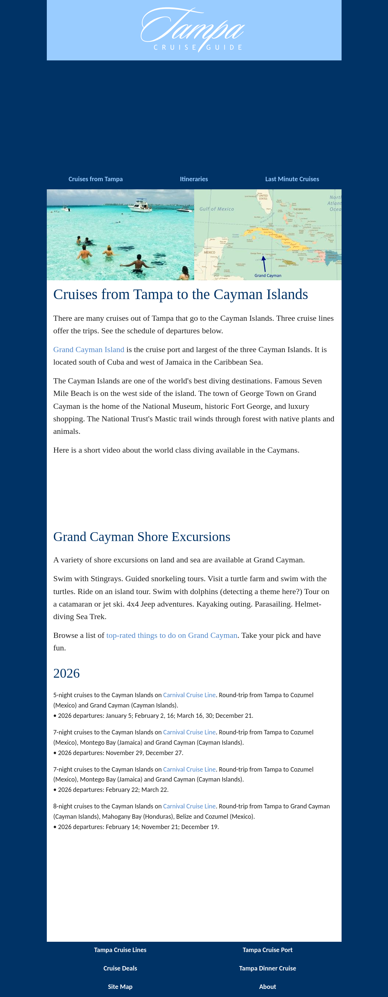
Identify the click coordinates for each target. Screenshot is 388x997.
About (267, 987)
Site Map (120, 987)
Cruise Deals (120, 968)
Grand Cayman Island (89, 349)
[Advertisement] (194, 115)
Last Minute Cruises (292, 179)
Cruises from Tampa (96, 179)
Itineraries (194, 179)
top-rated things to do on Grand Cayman (172, 635)
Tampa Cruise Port (268, 950)
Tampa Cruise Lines (120, 950)
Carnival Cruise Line (189, 695)
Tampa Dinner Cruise (267, 968)
